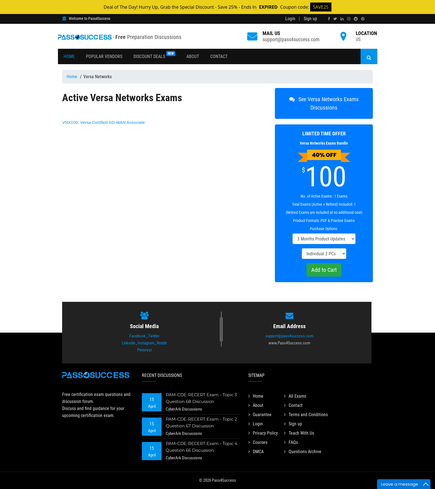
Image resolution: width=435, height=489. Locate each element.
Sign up (310, 18)
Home (69, 56)
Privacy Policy (263, 433)
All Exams (295, 396)
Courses (257, 442)
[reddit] (356, 19)
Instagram (146, 343)
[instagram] (348, 19)
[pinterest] (362, 19)
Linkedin (128, 343)
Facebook (137, 336)
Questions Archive (302, 451)
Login (290, 18)
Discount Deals (154, 55)
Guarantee (260, 414)
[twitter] (335, 19)
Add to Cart (324, 269)
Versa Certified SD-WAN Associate (103, 122)
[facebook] (329, 19)
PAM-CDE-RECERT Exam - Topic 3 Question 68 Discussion (201, 398)
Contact (219, 56)
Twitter (154, 336)
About (192, 56)
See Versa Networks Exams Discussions (324, 103)
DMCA (256, 451)
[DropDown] (324, 238)
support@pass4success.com (291, 39)
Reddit (162, 343)
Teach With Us (299, 433)
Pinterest (144, 350)
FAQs (291, 442)
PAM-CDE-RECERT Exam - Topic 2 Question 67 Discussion (201, 422)
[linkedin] (342, 19)
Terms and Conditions (306, 414)
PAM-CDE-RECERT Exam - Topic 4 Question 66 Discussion (201, 447)
